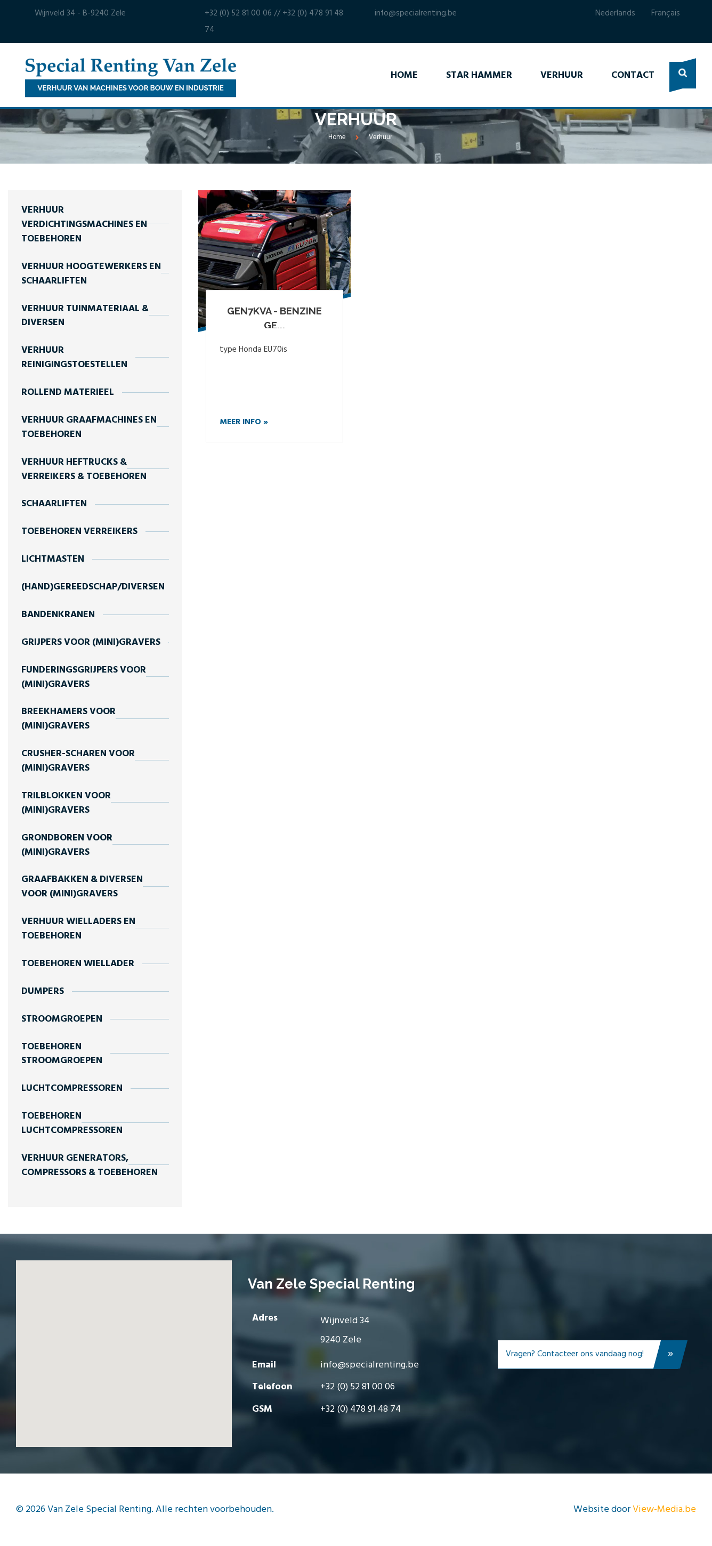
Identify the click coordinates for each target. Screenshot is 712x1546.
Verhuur (561, 75)
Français (665, 13)
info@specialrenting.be (416, 13)
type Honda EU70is (253, 349)
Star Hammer (479, 75)
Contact (632, 75)
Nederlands (615, 13)
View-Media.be (664, 1509)
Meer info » (244, 422)
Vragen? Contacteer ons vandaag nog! (592, 1357)
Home (404, 75)
